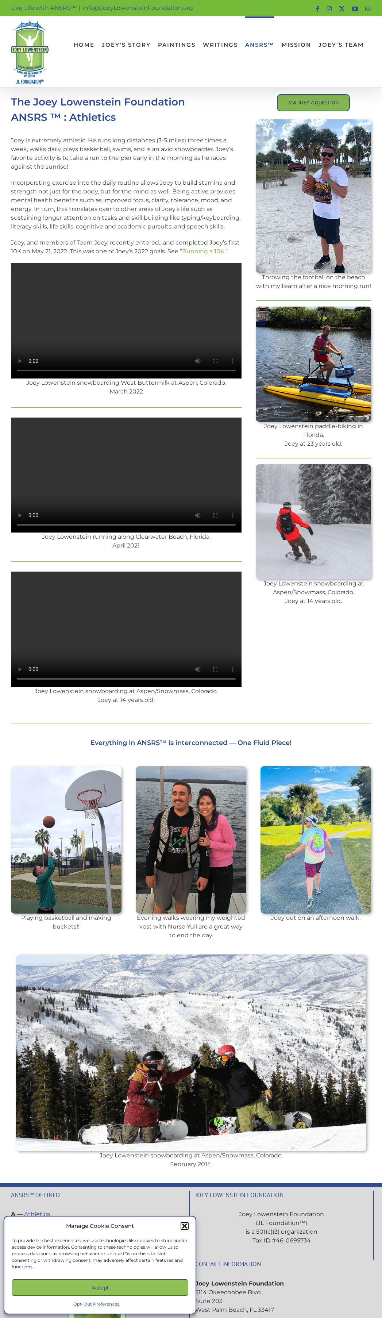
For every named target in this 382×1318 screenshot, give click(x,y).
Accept (100, 1287)
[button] (184, 1226)
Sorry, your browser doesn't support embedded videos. (126, 321)
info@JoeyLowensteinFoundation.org (138, 7)
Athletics (37, 1214)
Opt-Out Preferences (96, 1304)
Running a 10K (203, 251)
